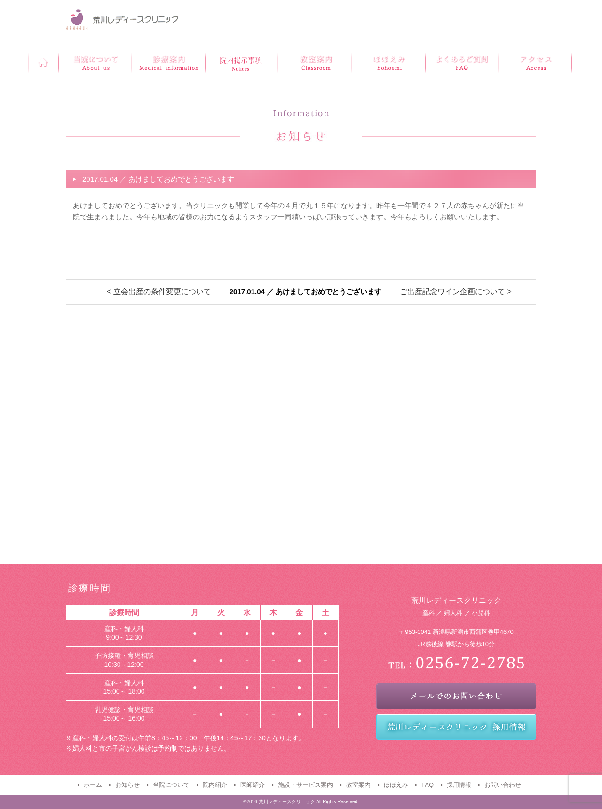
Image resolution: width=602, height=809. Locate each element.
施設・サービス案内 (305, 784)
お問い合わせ (502, 784)
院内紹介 (215, 784)
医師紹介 (252, 784)
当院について (171, 784)
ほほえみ (396, 784)
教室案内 (358, 784)
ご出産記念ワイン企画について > (456, 292)
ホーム (93, 784)
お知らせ (127, 784)
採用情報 (459, 784)
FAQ (427, 784)
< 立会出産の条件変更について (159, 292)
